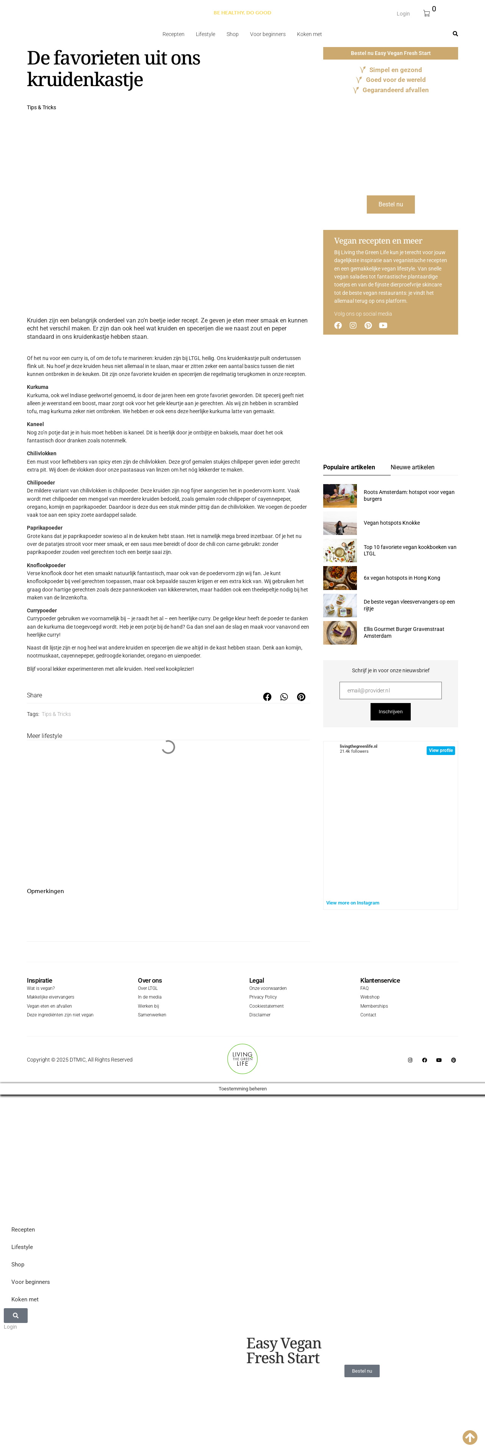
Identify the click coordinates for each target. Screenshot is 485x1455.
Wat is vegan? (40, 989)
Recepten (174, 34)
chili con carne (222, 544)
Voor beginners (268, 34)
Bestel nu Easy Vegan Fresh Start (391, 53)
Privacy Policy (261, 998)
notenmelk (113, 440)
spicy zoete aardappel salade (102, 515)
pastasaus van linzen (145, 470)
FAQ (364, 989)
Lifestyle (205, 34)
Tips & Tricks (41, 107)
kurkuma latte (226, 411)
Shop (233, 34)
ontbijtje (202, 432)
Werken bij (147, 1006)
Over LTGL (147, 989)
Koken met (309, 34)
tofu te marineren (132, 358)
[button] (267, 697)
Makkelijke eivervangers (48, 998)
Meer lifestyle (44, 735)
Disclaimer (259, 1014)
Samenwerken (151, 1014)
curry (53, 635)
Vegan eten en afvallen (48, 1006)
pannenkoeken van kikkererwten (160, 590)
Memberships (373, 1006)
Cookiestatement (265, 1006)
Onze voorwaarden (266, 989)
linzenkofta (74, 598)
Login (403, 13)
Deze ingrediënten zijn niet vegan (57, 1014)
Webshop (369, 998)
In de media (149, 998)
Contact (367, 1014)
